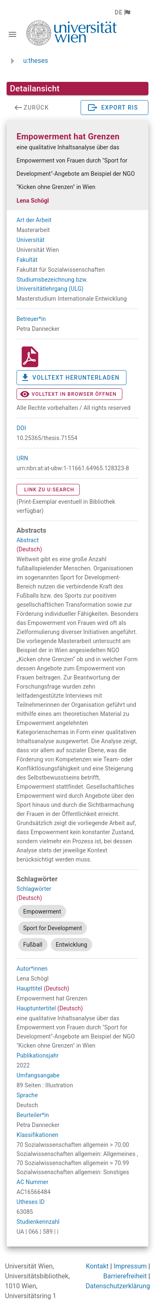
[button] (122, 12)
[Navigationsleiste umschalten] (12, 34)
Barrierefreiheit (125, 1276)
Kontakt (97, 1266)
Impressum (130, 1266)
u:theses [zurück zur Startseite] (35, 61)
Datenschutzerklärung (118, 1286)
